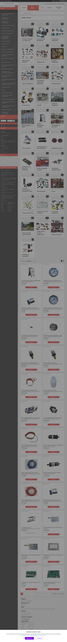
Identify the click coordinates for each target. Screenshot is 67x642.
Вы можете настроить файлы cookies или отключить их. (33, 635)
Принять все (29, 638)
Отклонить (39, 638)
